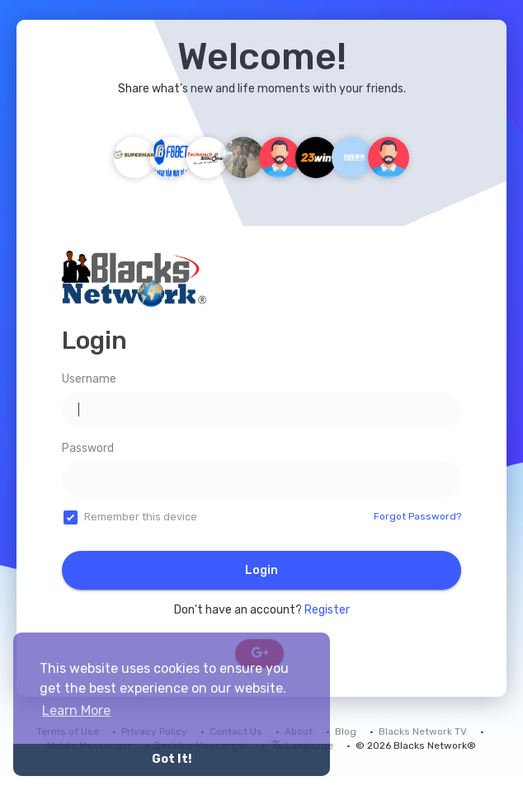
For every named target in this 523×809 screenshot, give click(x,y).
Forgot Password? (417, 516)
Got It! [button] (171, 759)
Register (327, 610)
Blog (345, 731)
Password (88, 448)
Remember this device (140, 516)
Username (89, 379)
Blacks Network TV (423, 731)
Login (261, 570)
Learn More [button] (76, 710)
